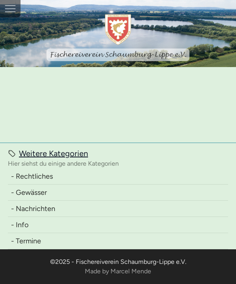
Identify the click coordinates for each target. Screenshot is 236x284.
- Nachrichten (33, 208)
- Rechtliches (32, 176)
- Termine (26, 241)
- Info (19, 224)
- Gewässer (29, 192)
